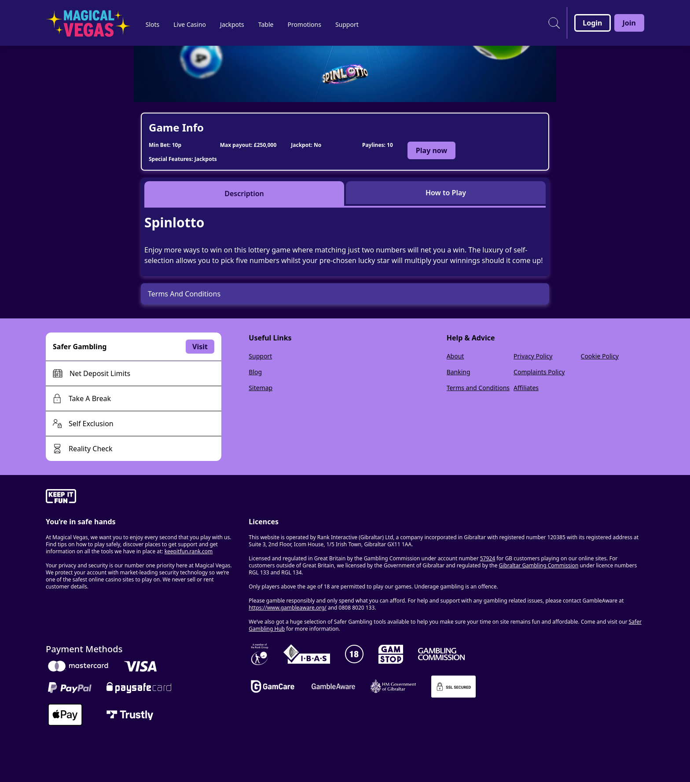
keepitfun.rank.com (189, 551)
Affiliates (526, 388)
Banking (458, 372)
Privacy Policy (533, 356)
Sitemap (260, 388)
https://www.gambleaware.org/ (288, 607)
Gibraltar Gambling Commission (539, 565)
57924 (487, 558)
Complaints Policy (539, 372)
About (455, 356)
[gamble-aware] (142, 497)
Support (260, 356)
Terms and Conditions (478, 388)
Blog (255, 372)
